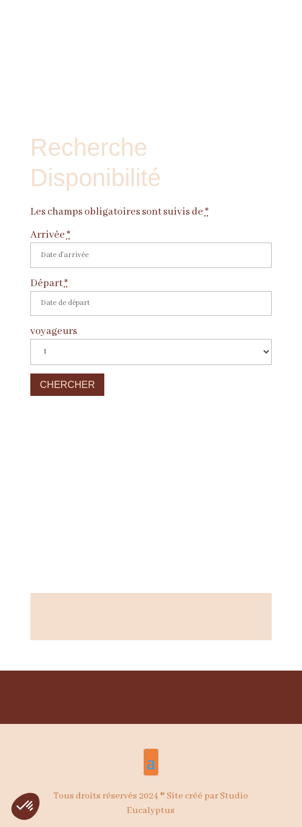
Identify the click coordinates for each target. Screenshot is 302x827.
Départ (49, 283)
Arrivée (50, 235)
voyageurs (53, 331)
